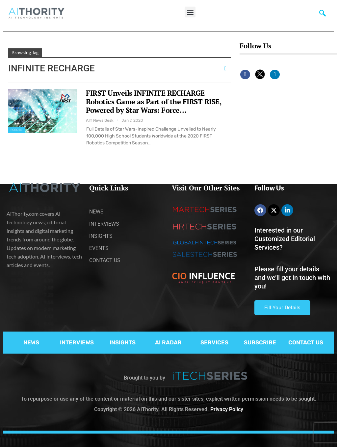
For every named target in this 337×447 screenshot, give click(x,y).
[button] (190, 12)
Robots (16, 130)
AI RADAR (168, 342)
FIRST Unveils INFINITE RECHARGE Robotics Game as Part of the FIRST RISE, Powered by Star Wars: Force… (153, 101)
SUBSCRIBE (260, 342)
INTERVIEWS (77, 342)
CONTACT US (305, 342)
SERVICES (214, 342)
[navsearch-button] (322, 14)
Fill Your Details (282, 307)
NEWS (31, 342)
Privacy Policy (226, 409)
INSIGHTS (123, 342)
